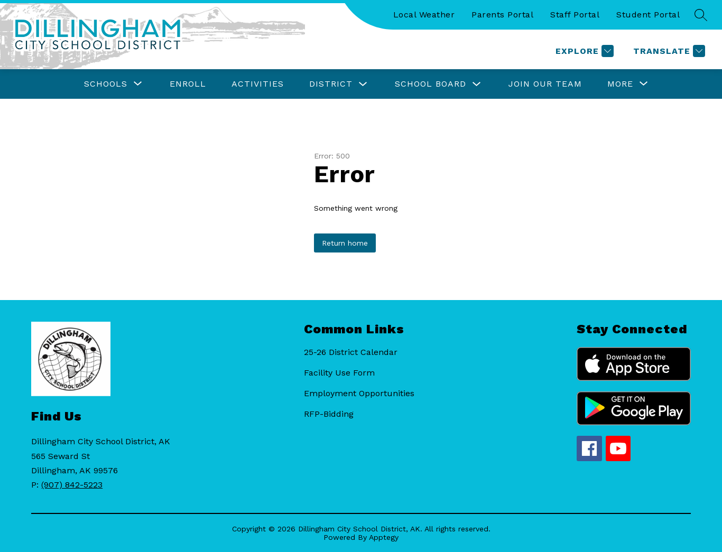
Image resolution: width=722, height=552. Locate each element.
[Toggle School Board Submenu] (476, 84)
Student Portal (648, 15)
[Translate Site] (668, 51)
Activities (258, 84)
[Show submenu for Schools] (105, 84)
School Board (430, 84)
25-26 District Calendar (350, 352)
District (331, 84)
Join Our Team (545, 84)
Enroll (188, 84)
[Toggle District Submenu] (363, 84)
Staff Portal (574, 15)
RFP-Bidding (329, 414)
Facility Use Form (339, 373)
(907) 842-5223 (72, 485)
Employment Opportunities (359, 393)
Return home (345, 243)
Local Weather (424, 15)
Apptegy (384, 537)
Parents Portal (502, 15)
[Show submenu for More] (620, 84)
